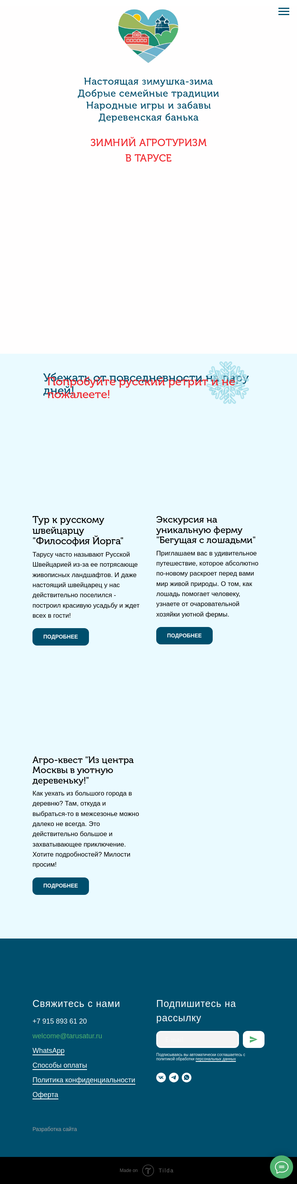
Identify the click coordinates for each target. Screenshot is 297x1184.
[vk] (161, 1077)
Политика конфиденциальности (83, 1080)
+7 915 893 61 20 (59, 1021)
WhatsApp (48, 1051)
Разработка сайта (54, 1129)
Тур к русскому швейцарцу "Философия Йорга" (78, 530)
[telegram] (174, 1077)
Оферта (45, 1095)
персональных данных (216, 1059)
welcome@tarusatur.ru (67, 1036)
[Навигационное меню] (283, 11)
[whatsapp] (186, 1077)
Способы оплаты (59, 1065)
